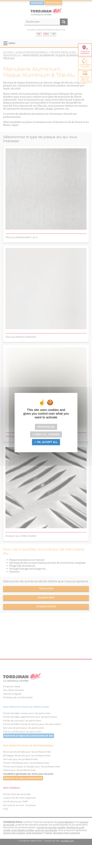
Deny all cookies (46, 434)
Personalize (46, 427)
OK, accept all (46, 442)
